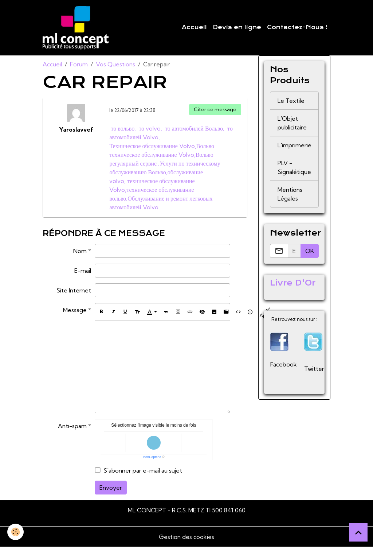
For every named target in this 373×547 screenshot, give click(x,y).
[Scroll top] (358, 532)
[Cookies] (15, 532)
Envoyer (110, 487)
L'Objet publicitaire (292, 123)
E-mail (82, 270)
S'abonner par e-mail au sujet (142, 470)
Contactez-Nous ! (297, 27)
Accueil (194, 27)
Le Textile (291, 100)
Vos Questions (115, 64)
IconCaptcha (152, 457)
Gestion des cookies (186, 536)
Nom (80, 251)
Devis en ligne (237, 27)
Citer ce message (215, 109)
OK (309, 251)
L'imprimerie (294, 145)
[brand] (77, 28)
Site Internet (73, 290)
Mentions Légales (290, 194)
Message (75, 310)
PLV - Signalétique (294, 167)
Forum (79, 64)
